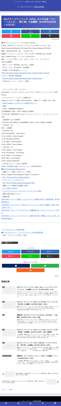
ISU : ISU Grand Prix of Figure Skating (16, 177)
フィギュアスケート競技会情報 (13, 230)
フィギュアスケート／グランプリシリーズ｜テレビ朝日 (22, 191)
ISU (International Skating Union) (14, 169)
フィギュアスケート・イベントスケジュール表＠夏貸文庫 (23, 232)
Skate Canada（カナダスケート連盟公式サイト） (20, 103)
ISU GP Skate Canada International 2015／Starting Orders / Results (26, 73)
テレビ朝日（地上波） (10, 188)
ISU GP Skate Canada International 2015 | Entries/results (22, 78)
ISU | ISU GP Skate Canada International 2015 (19, 183)
